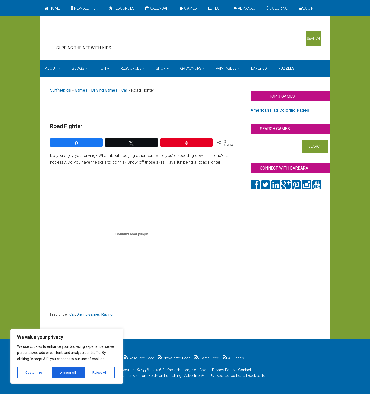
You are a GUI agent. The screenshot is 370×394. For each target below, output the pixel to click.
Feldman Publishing (165, 375)
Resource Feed (139, 358)
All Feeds (233, 358)
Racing (107, 314)
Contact (244, 370)
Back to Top (258, 375)
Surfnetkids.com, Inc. (179, 370)
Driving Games (104, 90)
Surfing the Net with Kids (92, 33)
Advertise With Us (199, 375)
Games (81, 90)
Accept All (100, 373)
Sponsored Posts (231, 375)
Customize (34, 373)
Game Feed (206, 358)
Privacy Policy (223, 370)
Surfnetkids (60, 90)
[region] (66, 357)
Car (124, 90)
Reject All (67, 373)
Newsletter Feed (174, 358)
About (204, 370)
